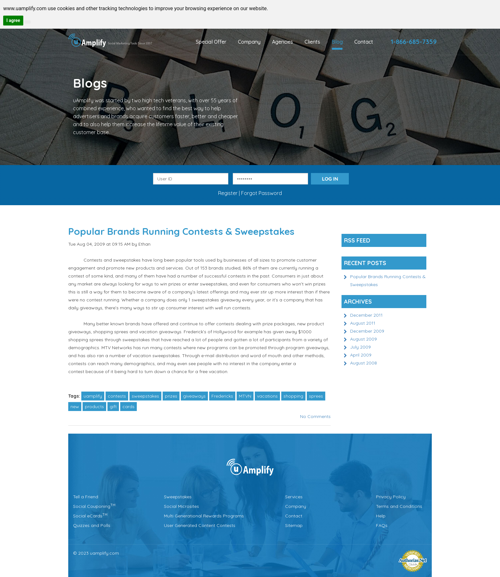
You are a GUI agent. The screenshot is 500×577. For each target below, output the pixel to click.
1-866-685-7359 (414, 42)
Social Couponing (94, 506)
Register (228, 193)
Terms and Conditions (399, 506)
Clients (312, 42)
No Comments (315, 416)
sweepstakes (145, 396)
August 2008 (363, 363)
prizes (171, 396)
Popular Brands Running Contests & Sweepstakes (181, 231)
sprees (316, 396)
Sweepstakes (178, 497)
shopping (293, 396)
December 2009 (367, 331)
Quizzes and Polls (91, 525)
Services (294, 497)
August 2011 (362, 323)
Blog (337, 42)
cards (128, 406)
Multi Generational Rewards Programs (204, 516)
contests (117, 396)
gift (113, 406)
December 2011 (366, 315)
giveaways (194, 396)
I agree (13, 20)
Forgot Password (261, 193)
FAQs (381, 525)
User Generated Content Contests (199, 525)
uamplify (93, 396)
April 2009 (360, 355)
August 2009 (363, 339)
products (94, 406)
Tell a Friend (85, 497)
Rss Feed (357, 240)
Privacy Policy (391, 497)
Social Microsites (181, 506)
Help (381, 516)
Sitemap (294, 525)
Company (249, 42)
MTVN (245, 396)
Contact (363, 42)
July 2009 (360, 347)
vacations (267, 396)
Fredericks (222, 396)
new (74, 406)
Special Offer (211, 42)
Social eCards (90, 516)
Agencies (282, 42)
